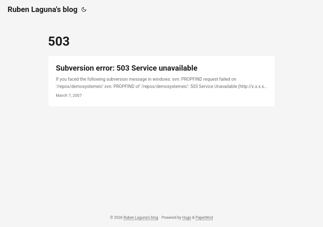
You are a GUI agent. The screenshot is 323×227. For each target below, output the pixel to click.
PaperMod (204, 217)
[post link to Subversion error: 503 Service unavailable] (161, 81)
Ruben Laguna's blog (43, 9)
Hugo (186, 217)
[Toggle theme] (84, 9)
